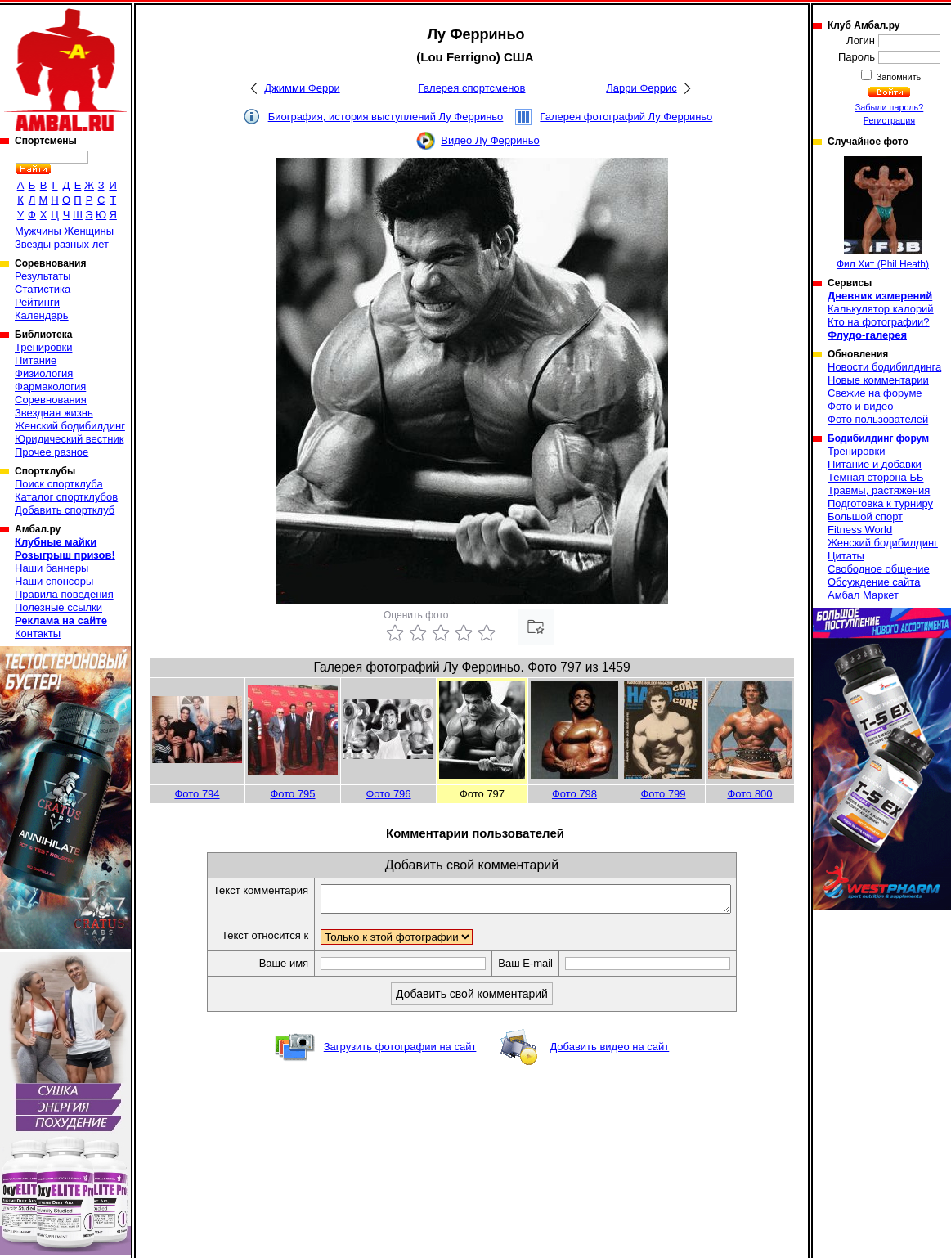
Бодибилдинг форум (878, 438)
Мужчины (38, 231)
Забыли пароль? (889, 107)
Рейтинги (37, 302)
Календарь (42, 315)
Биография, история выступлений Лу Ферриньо (386, 116)
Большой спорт (865, 516)
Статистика (42, 289)
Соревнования (51, 399)
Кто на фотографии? (879, 322)
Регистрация (889, 120)
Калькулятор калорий (881, 309)
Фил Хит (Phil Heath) (883, 213)
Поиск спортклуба (59, 484)
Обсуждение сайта (874, 582)
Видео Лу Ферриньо (490, 140)
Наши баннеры (51, 568)
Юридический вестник (69, 439)
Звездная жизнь (54, 413)
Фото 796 (388, 794)
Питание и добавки (875, 464)
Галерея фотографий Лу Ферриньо (626, 116)
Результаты (42, 276)
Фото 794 (196, 794)
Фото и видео (861, 406)
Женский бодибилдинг (70, 426)
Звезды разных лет (62, 244)
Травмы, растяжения (879, 490)
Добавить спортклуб (64, 510)
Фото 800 (749, 794)
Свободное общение (879, 569)
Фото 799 (662, 794)
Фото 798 (574, 794)
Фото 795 (292, 794)
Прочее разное (51, 452)
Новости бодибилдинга (884, 367)
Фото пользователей (878, 419)
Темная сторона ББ (876, 477)
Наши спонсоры (54, 581)
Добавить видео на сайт (609, 1051)
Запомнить (898, 77)
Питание (35, 360)
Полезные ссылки (58, 607)
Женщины (89, 231)
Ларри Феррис (641, 88)
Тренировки (43, 347)
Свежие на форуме (875, 393)
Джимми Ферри (301, 88)
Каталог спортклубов (66, 497)
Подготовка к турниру (880, 503)
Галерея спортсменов (472, 88)
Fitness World (860, 529)
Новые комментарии (878, 380)
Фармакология (50, 386)
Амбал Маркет (863, 595)
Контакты (38, 633)
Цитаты (846, 556)
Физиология (44, 373)
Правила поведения (64, 594)
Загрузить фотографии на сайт (400, 1051)
